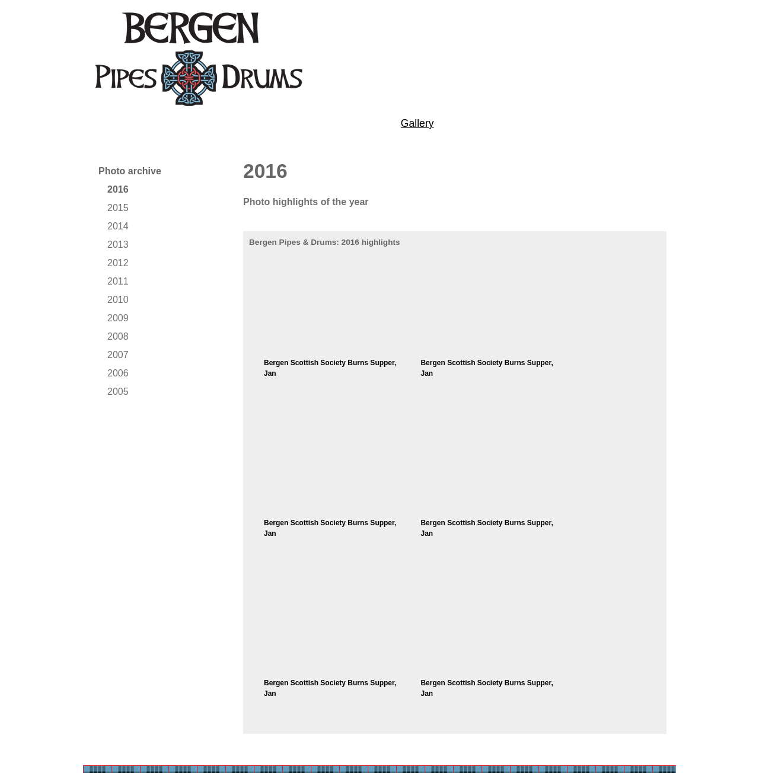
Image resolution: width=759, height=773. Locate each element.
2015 (118, 208)
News (503, 123)
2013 (118, 244)
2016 (118, 189)
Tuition (186, 123)
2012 (118, 263)
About (105, 123)
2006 (118, 373)
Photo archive (129, 171)
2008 (118, 336)
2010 (118, 300)
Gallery (417, 123)
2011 (118, 281)
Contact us (591, 123)
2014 (118, 226)
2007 (118, 355)
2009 (118, 318)
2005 (118, 391)
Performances (288, 123)
